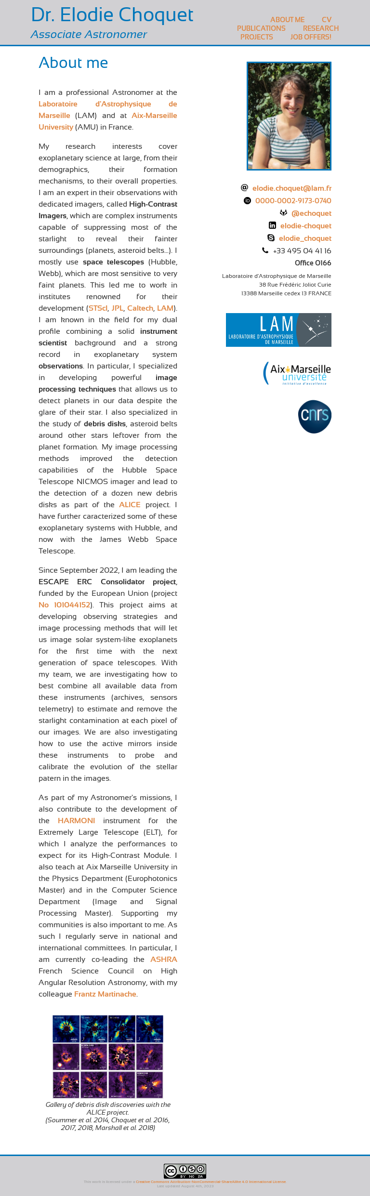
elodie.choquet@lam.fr (291, 188)
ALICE (130, 504)
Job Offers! (311, 37)
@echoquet (311, 213)
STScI (98, 308)
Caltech (140, 308)
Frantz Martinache (105, 994)
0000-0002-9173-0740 (293, 201)
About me (287, 20)
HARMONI (76, 820)
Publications (261, 28)
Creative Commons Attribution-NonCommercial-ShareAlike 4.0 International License (211, 1182)
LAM (165, 308)
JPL (117, 308)
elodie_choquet (305, 238)
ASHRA (163, 959)
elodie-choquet (305, 226)
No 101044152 (64, 605)
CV (326, 20)
